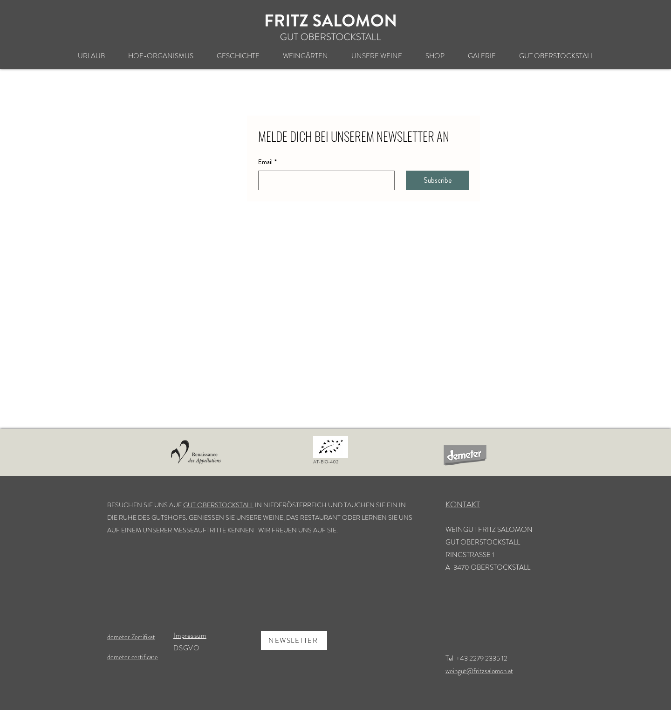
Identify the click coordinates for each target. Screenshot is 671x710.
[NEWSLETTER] (294, 640)
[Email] (324, 180)
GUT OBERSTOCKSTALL (218, 505)
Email (267, 162)
